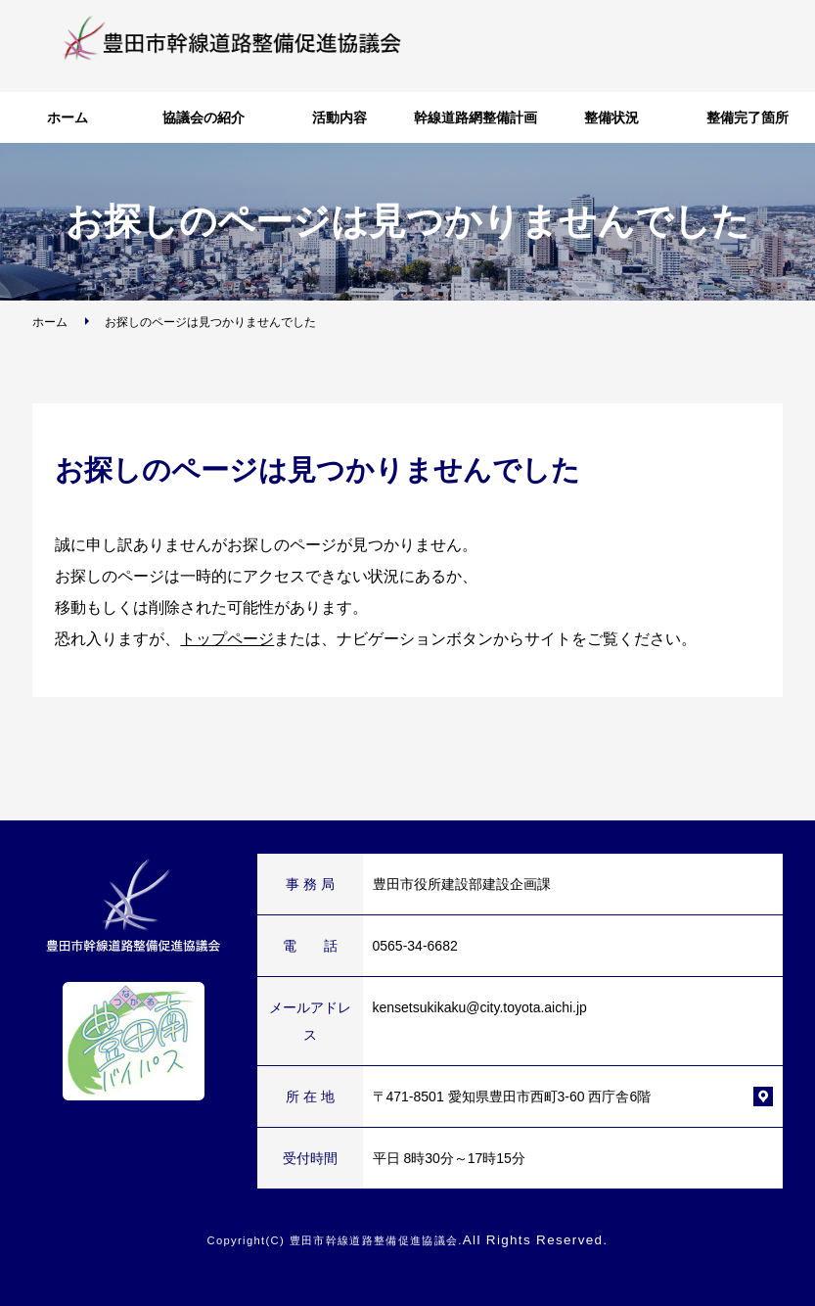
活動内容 (339, 117)
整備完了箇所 (747, 117)
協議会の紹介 (203, 117)
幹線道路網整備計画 (475, 117)
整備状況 (611, 117)
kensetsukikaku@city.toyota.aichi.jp (480, 1007)
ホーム (67, 117)
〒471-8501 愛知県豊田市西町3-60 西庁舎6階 (512, 1096)
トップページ (227, 638)
